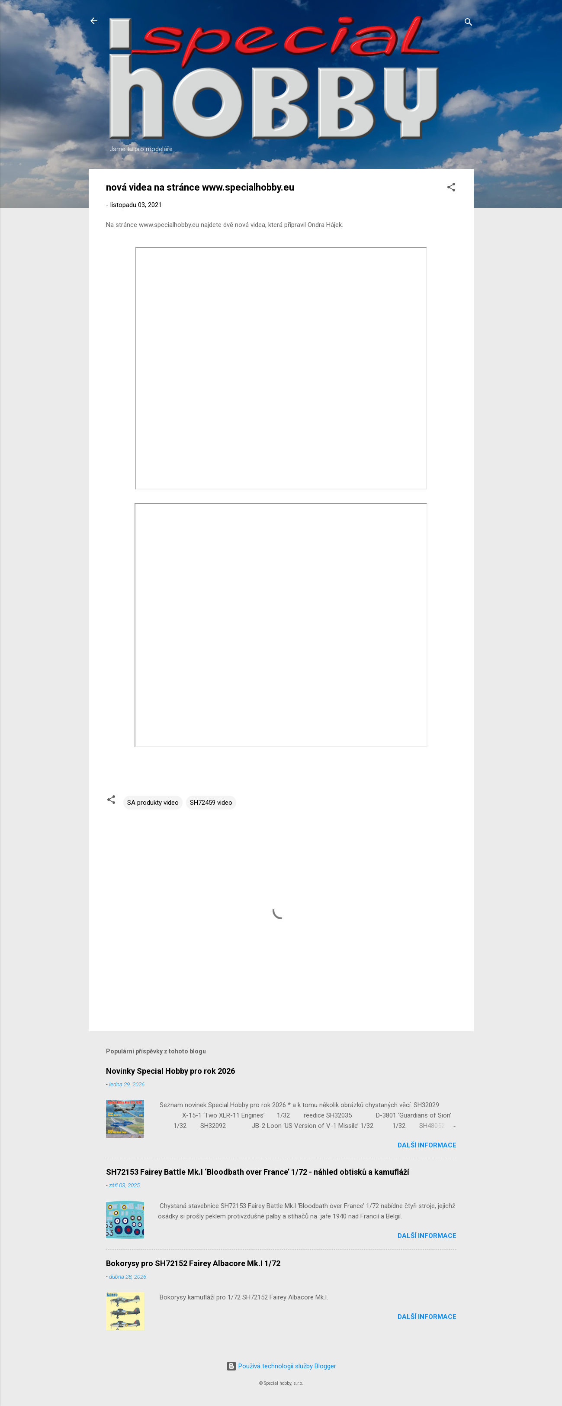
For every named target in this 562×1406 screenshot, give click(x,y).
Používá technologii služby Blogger (281, 1366)
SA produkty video (153, 803)
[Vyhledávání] (468, 23)
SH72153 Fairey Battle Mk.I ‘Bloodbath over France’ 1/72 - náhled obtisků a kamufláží (257, 1171)
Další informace (427, 1145)
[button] (451, 188)
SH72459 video (211, 803)
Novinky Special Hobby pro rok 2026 (170, 1071)
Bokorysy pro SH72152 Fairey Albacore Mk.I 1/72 (193, 1263)
